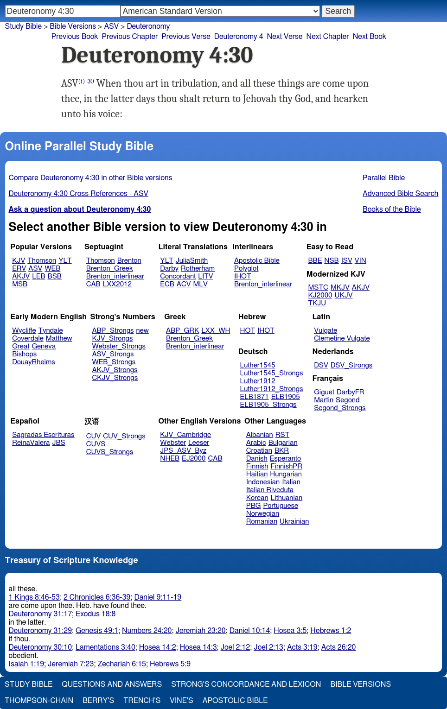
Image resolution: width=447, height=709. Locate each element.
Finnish (257, 466)
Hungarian (286, 474)
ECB (167, 284)
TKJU (317, 303)
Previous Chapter (130, 36)
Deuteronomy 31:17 (40, 614)
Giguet (324, 392)
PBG (253, 505)
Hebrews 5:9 (170, 664)
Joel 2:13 (268, 647)
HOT (247, 330)
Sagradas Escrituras (43, 434)
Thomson (41, 260)
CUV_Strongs (124, 436)
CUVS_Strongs (110, 452)
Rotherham (198, 268)
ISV (346, 260)
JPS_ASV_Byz (183, 450)
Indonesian (263, 482)
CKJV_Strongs (115, 377)
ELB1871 (254, 396)
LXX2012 (117, 284)
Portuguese (280, 505)
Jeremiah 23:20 (201, 630)
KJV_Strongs (112, 338)
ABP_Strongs (113, 330)
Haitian (257, 474)
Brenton (129, 260)
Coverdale (28, 338)
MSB (19, 284)
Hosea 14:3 (198, 647)
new (142, 330)
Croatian (259, 450)
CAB (93, 284)
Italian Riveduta (270, 490)
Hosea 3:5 (290, 630)
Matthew (59, 338)
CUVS (96, 444)
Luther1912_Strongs (271, 389)
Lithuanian (287, 497)
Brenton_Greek (109, 268)
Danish (257, 458)
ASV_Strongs (113, 354)
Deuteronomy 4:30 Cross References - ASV (78, 193)
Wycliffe (24, 330)
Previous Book (74, 36)
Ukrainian (294, 521)
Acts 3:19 (302, 647)
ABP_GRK (182, 330)
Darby (169, 268)
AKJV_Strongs (114, 370)
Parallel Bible (384, 178)
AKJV (21, 276)
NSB (331, 260)
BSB (55, 276)
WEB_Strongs (113, 362)
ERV (19, 268)
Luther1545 (257, 365)
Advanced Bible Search (400, 193)
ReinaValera (31, 442)
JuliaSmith (192, 260)
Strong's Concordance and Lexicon (246, 684)
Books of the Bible (392, 209)
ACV (184, 284)
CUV (93, 436)
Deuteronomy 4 (238, 36)
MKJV (340, 287)
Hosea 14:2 (157, 647)
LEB (38, 276)
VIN (360, 260)
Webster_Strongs (119, 346)
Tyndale (50, 330)
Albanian (259, 434)
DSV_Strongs (352, 365)
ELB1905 (285, 396)
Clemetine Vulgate (342, 338)
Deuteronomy (148, 26)
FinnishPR (287, 466)
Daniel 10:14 (250, 630)
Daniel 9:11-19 (157, 597)
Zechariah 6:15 (121, 664)
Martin (323, 400)
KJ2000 (320, 295)
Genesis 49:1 (97, 630)
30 (91, 81)
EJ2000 (193, 458)
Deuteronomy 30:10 (40, 647)
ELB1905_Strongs (268, 404)
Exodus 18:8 (95, 614)
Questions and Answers (112, 684)
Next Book (369, 36)
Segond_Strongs (339, 408)
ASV (35, 268)
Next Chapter (327, 36)
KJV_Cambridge (185, 434)
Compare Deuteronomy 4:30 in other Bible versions (90, 178)
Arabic (256, 442)
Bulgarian (283, 442)
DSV (321, 365)
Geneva (44, 346)
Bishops (24, 354)
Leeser (198, 442)
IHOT (242, 276)
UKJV (344, 295)
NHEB (169, 458)
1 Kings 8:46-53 (34, 597)
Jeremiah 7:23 (71, 664)
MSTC (318, 287)
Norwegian (262, 513)
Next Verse (285, 36)
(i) (81, 81)
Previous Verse (185, 36)
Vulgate (325, 330)
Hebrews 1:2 (330, 630)
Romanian (261, 521)
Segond (347, 400)
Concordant (178, 276)
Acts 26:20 (338, 647)
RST (282, 434)
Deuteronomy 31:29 (40, 630)
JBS (58, 442)
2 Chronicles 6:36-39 (97, 597)
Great (20, 346)
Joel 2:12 (235, 647)
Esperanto (285, 458)
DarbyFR (350, 392)
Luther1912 (257, 381)
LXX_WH (215, 330)
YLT (64, 260)
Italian (291, 482)
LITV (205, 276)
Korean (257, 497)
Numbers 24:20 (147, 630)
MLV (200, 284)
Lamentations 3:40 (105, 647)
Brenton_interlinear (115, 276)
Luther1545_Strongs (271, 373)
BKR (282, 450)
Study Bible (23, 26)
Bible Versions (73, 26)
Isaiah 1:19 (27, 664)
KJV (18, 260)
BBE (315, 260)
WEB (52, 268)
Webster (173, 442)
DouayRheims (33, 362)
